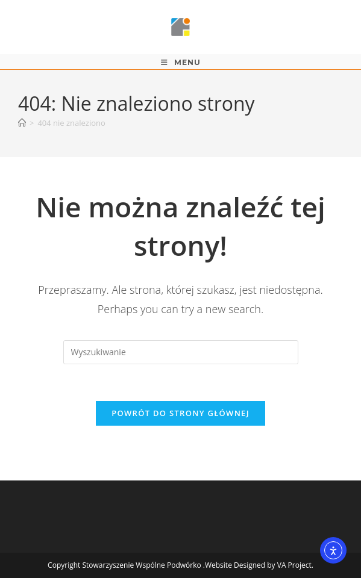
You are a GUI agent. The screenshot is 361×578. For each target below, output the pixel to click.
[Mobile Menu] (181, 62)
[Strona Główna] (22, 122)
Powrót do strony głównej (180, 413)
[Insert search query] (180, 352)
